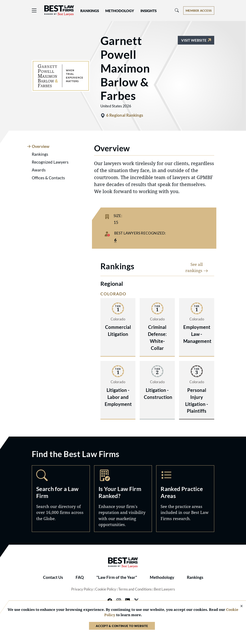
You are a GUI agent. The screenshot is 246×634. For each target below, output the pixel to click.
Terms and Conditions (135, 589)
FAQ (80, 577)
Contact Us (53, 577)
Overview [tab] (40, 146)
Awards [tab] (39, 170)
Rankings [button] (89, 11)
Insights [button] (148, 11)
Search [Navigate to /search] (61, 499)
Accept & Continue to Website (122, 626)
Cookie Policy (105, 589)
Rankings (195, 577)
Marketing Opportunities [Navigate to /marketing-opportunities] (123, 499)
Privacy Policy (82, 589)
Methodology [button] (119, 11)
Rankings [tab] (40, 154)
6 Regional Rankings (124, 115)
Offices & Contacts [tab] (48, 177)
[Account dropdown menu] (198, 10)
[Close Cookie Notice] (238, 606)
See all (196, 267)
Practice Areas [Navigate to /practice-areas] (185, 499)
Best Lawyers (164, 589)
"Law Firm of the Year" (116, 577)
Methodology (162, 577)
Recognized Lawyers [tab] (50, 162)
